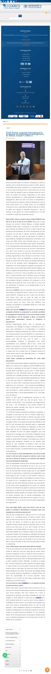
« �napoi (8, 128)
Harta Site (25, 76)
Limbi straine (8, 647)
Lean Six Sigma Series (10, 640)
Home (4, 121)
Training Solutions (25, 58)
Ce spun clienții (25, 39)
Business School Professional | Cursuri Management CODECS (12, 633)
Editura (7, 660)
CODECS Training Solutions (12, 637)
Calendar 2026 (25, 54)
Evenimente (8, 654)
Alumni (7, 657)
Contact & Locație (25, 60)
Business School (25, 56)
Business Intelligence (10, 644)
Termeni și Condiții (25, 72)
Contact (48, 12)
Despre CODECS (9, 629)
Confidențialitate (25, 74)
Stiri (6, 650)
